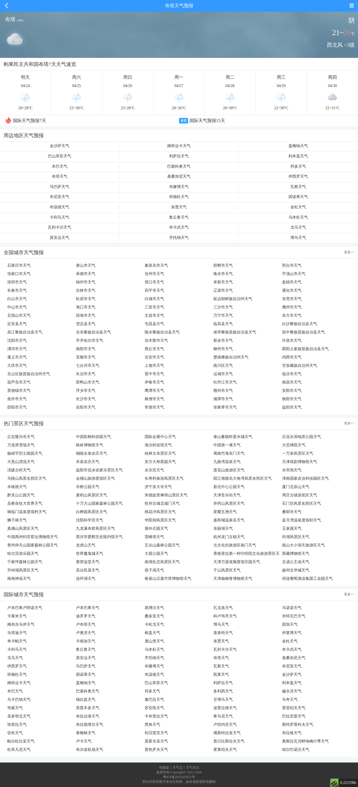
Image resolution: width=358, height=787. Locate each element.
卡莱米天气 (17, 616)
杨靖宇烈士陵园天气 (24, 453)
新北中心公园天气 (229, 487)
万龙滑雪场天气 (20, 445)
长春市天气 (17, 290)
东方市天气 (292, 315)
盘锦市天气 (292, 282)
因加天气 (290, 624)
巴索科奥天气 (179, 166)
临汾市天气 (292, 374)
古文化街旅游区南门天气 (234, 545)
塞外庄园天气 (156, 528)
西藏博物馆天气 (295, 553)
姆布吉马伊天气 (20, 624)
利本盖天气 (298, 156)
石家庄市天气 (19, 265)
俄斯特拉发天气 (227, 733)
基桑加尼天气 (179, 176)
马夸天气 (290, 699)
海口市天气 (85, 307)
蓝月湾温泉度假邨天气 (301, 520)
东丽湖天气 (223, 528)
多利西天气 (223, 691)
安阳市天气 (292, 390)
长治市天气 (85, 374)
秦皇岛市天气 (156, 265)
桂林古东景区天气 (160, 453)
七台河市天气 (87, 365)
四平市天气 (154, 290)
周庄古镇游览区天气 (299, 495)
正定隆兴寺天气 (20, 437)
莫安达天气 (59, 238)
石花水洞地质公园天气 (301, 437)
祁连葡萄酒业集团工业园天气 (307, 578)
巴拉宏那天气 (293, 716)
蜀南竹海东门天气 (229, 453)
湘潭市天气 (223, 399)
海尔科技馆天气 (158, 445)
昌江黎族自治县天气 (24, 332)
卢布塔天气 (85, 624)
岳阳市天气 (85, 407)
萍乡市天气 (85, 390)
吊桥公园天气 (87, 487)
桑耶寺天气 (292, 512)
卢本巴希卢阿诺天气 (24, 608)
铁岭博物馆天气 (89, 445)
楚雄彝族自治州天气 (230, 357)
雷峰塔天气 (154, 537)
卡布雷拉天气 (156, 716)
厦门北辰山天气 (295, 487)
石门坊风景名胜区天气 (301, 503)
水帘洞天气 (292, 470)
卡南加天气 (85, 641)
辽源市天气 (223, 290)
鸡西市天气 (292, 357)
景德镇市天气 (19, 390)
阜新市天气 (223, 282)
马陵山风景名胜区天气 (26, 478)
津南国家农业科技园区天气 (305, 478)
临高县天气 (223, 324)
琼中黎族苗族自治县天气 (303, 332)
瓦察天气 (298, 187)
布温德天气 (59, 207)
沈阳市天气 (17, 340)
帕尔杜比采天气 (20, 741)
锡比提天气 (85, 699)
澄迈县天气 (85, 324)
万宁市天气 (223, 315)
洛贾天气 (179, 207)
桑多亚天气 (154, 616)
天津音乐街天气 (227, 495)
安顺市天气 (85, 357)
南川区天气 (223, 365)
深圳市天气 (17, 282)
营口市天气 (154, 282)
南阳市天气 (85, 349)
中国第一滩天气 (227, 445)
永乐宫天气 (154, 470)
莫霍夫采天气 (156, 741)
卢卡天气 (84, 741)
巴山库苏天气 (59, 156)
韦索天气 (15, 708)
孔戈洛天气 (223, 608)
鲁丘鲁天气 (179, 217)
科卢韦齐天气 (225, 616)
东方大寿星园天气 (160, 462)
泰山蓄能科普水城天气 (232, 437)
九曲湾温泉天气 (227, 462)
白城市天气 (154, 299)
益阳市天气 (292, 407)
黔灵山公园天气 (20, 495)
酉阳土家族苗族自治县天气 (305, 349)
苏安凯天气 (154, 708)
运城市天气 (223, 374)
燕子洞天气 (154, 570)
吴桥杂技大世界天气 (24, 503)
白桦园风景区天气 (91, 512)
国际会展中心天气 (160, 437)
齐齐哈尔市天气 (89, 340)
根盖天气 (152, 633)
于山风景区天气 (227, 570)
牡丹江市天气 (225, 382)
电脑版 (164, 767)
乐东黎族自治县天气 (93, 332)
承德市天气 (85, 274)
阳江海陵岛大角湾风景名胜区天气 (242, 478)
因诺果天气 (298, 197)
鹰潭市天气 (154, 390)
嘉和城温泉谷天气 (229, 520)
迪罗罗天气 (85, 616)
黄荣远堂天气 (87, 562)
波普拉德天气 (225, 708)
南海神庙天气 (19, 578)
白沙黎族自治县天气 (299, 324)
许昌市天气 (292, 340)
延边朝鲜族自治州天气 (232, 299)
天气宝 (177, 767)
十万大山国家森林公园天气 (99, 503)
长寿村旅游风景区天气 (164, 478)
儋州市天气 (292, 307)
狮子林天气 (17, 520)
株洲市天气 (154, 399)
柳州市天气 (223, 349)
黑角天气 (152, 724)
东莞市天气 (292, 299)
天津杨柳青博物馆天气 (232, 578)
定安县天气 (17, 324)
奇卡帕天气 (17, 641)
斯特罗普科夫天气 (297, 724)
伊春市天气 (154, 382)
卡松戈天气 (154, 624)
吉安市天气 (154, 357)
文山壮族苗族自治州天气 (28, 374)
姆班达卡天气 (179, 146)
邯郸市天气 (223, 265)
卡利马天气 (59, 217)
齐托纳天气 (179, 238)
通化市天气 (292, 290)
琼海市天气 (85, 315)
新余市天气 (223, 340)
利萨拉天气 (179, 156)
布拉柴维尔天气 (89, 724)
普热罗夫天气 (156, 750)
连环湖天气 (85, 578)
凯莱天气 (221, 674)
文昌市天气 (154, 315)
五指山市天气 (19, 315)
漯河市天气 (17, 349)
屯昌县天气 (154, 324)
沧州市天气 (154, 274)
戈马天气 (298, 227)
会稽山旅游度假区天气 (95, 478)
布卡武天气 (179, 227)
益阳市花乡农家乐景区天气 (99, 470)
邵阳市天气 (17, 407)
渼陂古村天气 (19, 470)
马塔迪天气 (17, 633)
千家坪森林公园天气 (24, 562)
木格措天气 (17, 487)
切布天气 (15, 733)
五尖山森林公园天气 (162, 545)
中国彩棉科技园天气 (93, 437)
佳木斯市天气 (156, 340)
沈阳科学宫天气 (89, 520)
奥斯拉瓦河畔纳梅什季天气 (305, 741)
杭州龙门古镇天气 (229, 537)
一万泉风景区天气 (297, 453)
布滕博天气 (179, 187)
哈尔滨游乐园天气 (22, 553)
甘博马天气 (223, 699)
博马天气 (298, 238)
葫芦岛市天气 (19, 382)
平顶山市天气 (293, 274)
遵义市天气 (17, 357)
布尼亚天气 (59, 197)
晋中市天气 (154, 374)
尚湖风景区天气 (295, 537)
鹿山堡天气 (154, 641)
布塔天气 (59, 176)
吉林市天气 (85, 290)
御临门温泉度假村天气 (26, 512)
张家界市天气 (225, 407)
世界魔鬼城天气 (89, 553)
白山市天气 (17, 299)
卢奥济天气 (85, 633)
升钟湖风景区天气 (22, 570)
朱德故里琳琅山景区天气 (166, 495)
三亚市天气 (154, 307)
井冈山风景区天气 (229, 503)
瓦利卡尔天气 (59, 227)
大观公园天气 (156, 553)
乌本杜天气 (298, 217)
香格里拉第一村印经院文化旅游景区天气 (246, 554)
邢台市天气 (292, 265)
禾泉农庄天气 (87, 462)
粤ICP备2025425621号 (179, 777)
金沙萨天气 (59, 146)
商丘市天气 (154, 349)
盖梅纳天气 (298, 146)
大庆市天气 (17, 365)
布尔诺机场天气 (89, 750)
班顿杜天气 (179, 197)
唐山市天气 (85, 265)
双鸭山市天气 (87, 382)
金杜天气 (298, 207)
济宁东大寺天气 (158, 487)
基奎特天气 (223, 633)
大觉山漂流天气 (20, 462)
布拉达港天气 (87, 716)
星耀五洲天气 (225, 512)
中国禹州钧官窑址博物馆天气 (32, 537)
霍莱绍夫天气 (225, 750)
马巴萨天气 (59, 187)
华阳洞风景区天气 (160, 520)
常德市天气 (154, 407)
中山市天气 (17, 307)
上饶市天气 (154, 365)
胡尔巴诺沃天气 (295, 750)
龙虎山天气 (85, 545)
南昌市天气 (292, 382)
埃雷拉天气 (17, 724)
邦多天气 (298, 166)
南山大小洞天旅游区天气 (303, 545)
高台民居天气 (87, 570)
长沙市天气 (85, 399)
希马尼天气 (223, 716)
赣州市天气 (223, 390)
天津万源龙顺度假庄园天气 (236, 562)
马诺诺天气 (292, 608)
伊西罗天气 (298, 176)
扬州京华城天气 (295, 570)
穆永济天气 (292, 691)
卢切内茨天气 (225, 724)
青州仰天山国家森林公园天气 (32, 545)
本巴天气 (59, 166)
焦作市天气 (17, 399)
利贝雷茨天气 (156, 733)
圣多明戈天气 (19, 716)
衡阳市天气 (292, 399)
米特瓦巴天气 (293, 616)
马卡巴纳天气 (19, 699)
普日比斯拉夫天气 (229, 741)
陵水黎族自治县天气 (162, 332)
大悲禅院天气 (293, 445)
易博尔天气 (154, 608)
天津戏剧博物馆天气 (299, 462)
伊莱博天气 (292, 633)
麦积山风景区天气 (91, 495)
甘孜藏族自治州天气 (299, 365)
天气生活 (192, 767)
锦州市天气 (85, 282)
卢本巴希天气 (87, 608)
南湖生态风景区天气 (162, 562)
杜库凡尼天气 (19, 750)
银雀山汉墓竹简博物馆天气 (168, 578)
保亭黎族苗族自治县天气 (234, 332)
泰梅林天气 (85, 733)
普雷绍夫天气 (293, 708)
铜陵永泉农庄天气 (91, 453)
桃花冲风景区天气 (160, 512)
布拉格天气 (292, 733)
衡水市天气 (223, 274)
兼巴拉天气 (154, 699)
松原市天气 (85, 299)
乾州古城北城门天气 (162, 503)
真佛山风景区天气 (22, 528)
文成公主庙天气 (295, 562)
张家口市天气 (19, 274)
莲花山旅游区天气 (229, 470)
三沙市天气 (223, 307)
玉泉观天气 (292, 528)
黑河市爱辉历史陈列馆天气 (99, 537)
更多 (349, 252)
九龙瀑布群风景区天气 (95, 528)
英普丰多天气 (87, 708)
